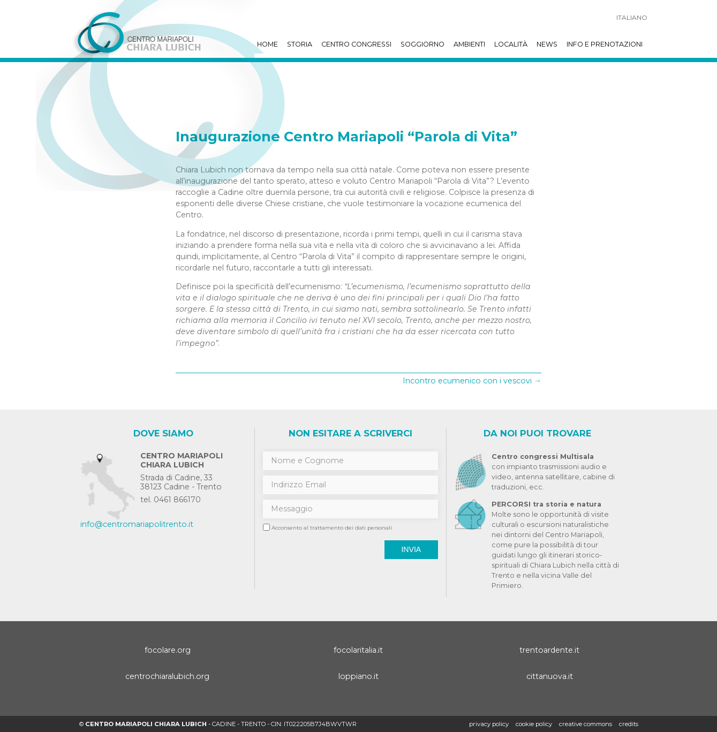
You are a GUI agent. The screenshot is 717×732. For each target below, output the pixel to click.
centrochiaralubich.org (167, 676)
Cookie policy (534, 724)
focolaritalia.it (358, 650)
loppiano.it (358, 676)
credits (628, 724)
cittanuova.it (549, 676)
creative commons (585, 724)
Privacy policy (489, 724)
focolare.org (168, 650)
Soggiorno (422, 44)
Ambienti (469, 44)
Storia (299, 44)
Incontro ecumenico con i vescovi (472, 381)
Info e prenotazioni (605, 44)
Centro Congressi (356, 44)
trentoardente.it (549, 650)
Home (267, 44)
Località (510, 44)
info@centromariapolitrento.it (136, 524)
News (547, 44)
